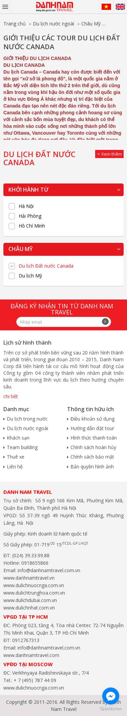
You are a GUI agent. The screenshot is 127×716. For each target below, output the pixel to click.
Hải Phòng (30, 216)
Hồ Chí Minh (32, 226)
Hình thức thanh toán (93, 437)
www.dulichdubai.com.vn (30, 600)
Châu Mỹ (91, 23)
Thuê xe (15, 456)
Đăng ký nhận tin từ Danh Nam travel (61, 309)
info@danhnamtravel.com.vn (48, 570)
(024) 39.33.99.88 (30, 555)
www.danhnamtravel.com (31, 655)
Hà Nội (26, 206)
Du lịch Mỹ (30, 276)
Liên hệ (15, 466)
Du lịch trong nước (27, 418)
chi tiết (10, 396)
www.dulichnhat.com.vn (29, 607)
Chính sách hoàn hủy (93, 447)
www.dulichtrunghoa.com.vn (34, 592)
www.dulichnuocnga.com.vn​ (33, 585)
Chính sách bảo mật (92, 456)
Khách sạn (18, 437)
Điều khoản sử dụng (92, 418)
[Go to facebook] (110, 696)
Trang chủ (14, 23)
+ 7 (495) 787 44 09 (34, 680)
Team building (22, 447)
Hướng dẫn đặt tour (92, 428)
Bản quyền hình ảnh (92, 466)
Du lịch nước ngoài (53, 23)
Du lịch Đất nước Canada (46, 266)
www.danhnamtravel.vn (29, 578)
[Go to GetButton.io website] (111, 709)
